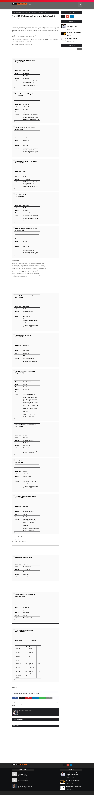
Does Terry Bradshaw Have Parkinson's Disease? (23, 773)
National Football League (17, 693)
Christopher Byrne (28, 710)
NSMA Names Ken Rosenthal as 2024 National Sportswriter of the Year (25, 785)
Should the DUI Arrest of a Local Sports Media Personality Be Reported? (74, 26)
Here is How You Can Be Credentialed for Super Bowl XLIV (74, 39)
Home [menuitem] (30, 4)
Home (14, 12)
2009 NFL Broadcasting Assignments (22, 12)
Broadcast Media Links (22, 779)
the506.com (35, 85)
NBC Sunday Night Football (34, 693)
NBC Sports (25, 693)
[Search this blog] (69, 49)
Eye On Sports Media (23, 792)
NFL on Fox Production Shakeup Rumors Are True (74, 33)
